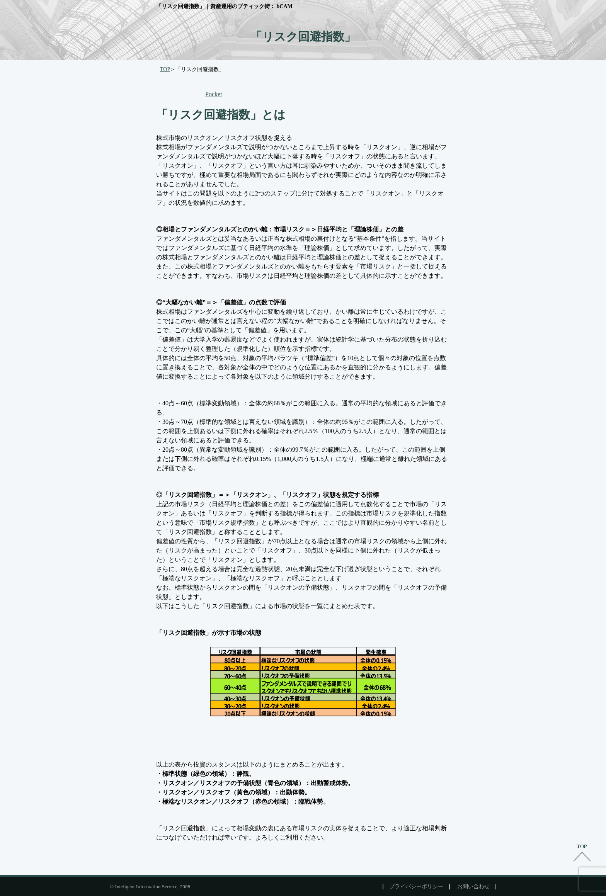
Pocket (213, 94)
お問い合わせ (473, 886)
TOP (165, 69)
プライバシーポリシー (416, 886)
